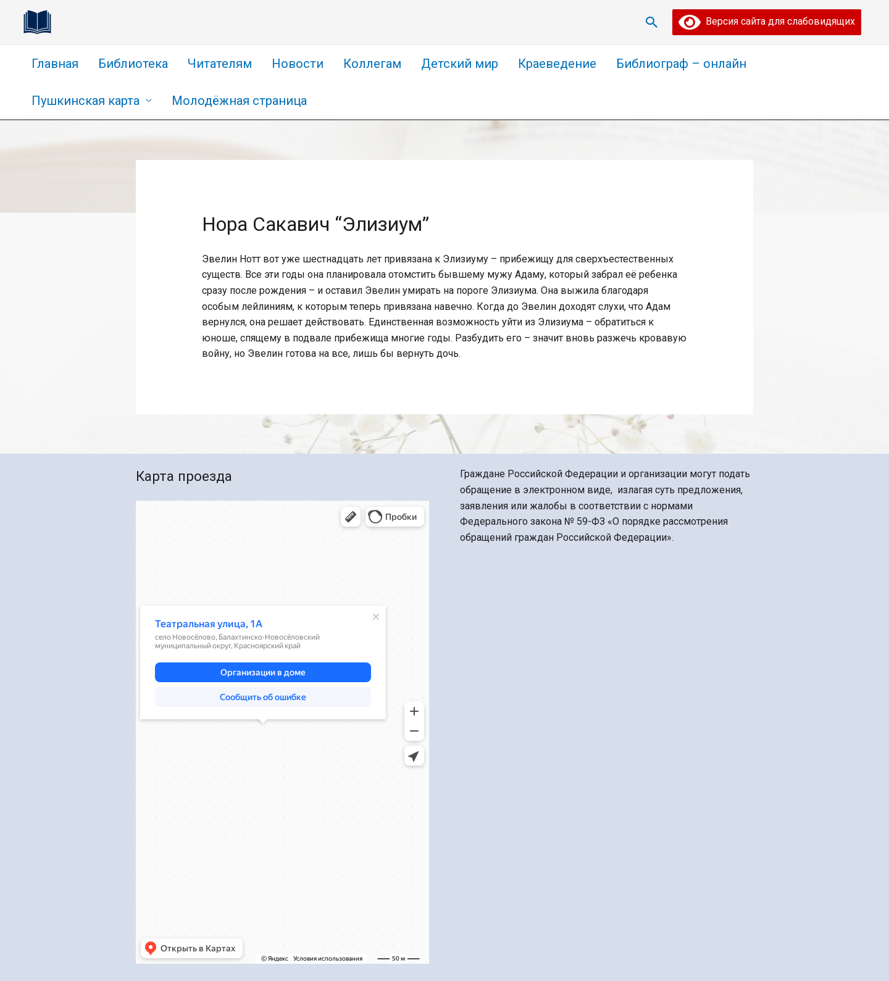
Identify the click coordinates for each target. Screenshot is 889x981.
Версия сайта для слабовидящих (766, 21)
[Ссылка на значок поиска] (652, 22)
